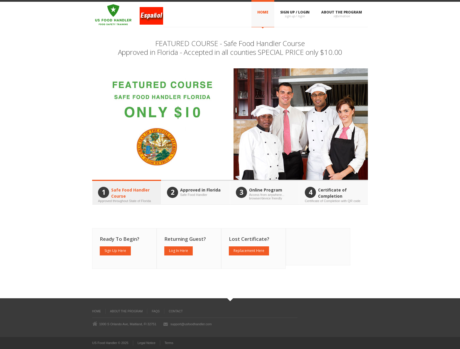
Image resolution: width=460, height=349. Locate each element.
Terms (169, 343)
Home (262, 12)
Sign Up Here (115, 250)
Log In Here (178, 250)
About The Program (341, 12)
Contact (176, 311)
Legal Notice (146, 343)
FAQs (156, 311)
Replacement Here (249, 250)
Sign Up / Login (295, 12)
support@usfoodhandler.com (191, 324)
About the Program (126, 311)
